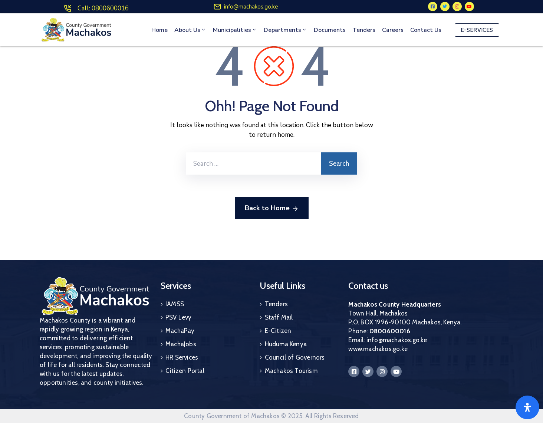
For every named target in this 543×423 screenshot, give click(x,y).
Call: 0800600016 (103, 8)
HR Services (181, 357)
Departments (285, 30)
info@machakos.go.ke (251, 6)
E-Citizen (278, 330)
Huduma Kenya (286, 344)
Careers (393, 30)
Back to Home (272, 208)
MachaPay (180, 330)
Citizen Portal (184, 370)
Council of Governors (295, 357)
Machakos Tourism (291, 370)
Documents (330, 30)
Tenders (363, 30)
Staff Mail (279, 317)
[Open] (527, 407)
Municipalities (235, 30)
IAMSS (174, 304)
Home (159, 30)
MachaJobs (180, 344)
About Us (190, 30)
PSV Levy (178, 317)
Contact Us (425, 30)
